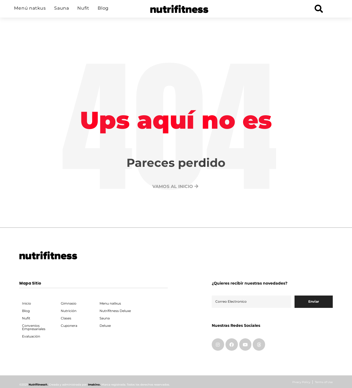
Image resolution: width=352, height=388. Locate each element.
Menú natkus (30, 8)
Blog (103, 8)
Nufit (83, 8)
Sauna (61, 8)
